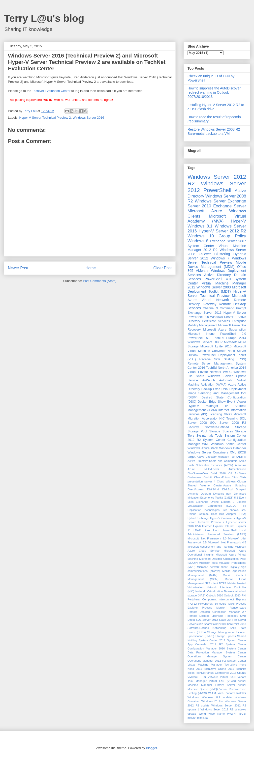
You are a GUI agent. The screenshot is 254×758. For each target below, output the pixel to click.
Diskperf (241, 489)
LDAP (197, 530)
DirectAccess (196, 489)
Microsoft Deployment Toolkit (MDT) (217, 289)
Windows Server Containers (208, 452)
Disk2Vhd (213, 489)
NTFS (222, 583)
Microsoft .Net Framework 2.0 (207, 538)
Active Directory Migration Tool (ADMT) (221, 456)
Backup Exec (210, 389)
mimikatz (202, 717)
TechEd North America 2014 (226, 367)
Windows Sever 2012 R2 (217, 709)
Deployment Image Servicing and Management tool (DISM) (217, 393)
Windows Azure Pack (203, 448)
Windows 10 (201, 236)
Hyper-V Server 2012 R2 (222, 231)
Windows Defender (232, 448)
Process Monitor (214, 607)
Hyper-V (238, 221)
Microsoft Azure (205, 211)
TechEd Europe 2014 (229, 338)
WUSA (212, 693)
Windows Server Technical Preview (217, 260)
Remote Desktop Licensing (205, 615)
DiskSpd (227, 489)
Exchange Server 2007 (228, 241)
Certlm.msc (195, 477)
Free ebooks (230, 509)
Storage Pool (197, 431)
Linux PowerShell (225, 530)
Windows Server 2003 (213, 287)
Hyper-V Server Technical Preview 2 (45, 117)
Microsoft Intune (201, 334)
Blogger (151, 748)
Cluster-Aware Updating (230, 485)
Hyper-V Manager (203, 406)
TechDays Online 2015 (219, 668)
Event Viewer (236, 401)
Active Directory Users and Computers (212, 460)
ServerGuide (195, 623)
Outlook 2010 (214, 595)
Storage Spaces (221, 431)
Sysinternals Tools (209, 435)
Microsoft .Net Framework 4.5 (227, 542)
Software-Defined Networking (207, 627)
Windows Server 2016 (88, 117)
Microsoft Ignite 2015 (215, 346)
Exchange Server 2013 (205, 312)
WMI (205, 444)
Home (91, 268)
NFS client (211, 583)
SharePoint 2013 (235, 623)
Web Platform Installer (232, 693)
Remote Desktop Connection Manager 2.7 (217, 611)
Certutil (207, 477)
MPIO (228, 414)
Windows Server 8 (223, 317)
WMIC (227, 372)
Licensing (215, 414)
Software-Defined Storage (225, 427)
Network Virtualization (209, 591)
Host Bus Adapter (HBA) (228, 513)
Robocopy (231, 615)
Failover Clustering (214, 254)
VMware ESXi (197, 676)
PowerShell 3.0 (198, 317)
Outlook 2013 (232, 595)
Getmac (203, 513)
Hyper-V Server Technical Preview (217, 293)
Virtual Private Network (204, 372)
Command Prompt (233, 308)
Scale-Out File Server (232, 619)
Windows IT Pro (212, 701)
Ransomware (238, 607)
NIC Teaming (228, 418)
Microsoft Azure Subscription (224, 329)
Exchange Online (207, 501)
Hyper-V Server (234, 312)
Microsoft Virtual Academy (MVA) (217, 219)
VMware (202, 271)
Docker (203, 401)
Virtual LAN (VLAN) (222, 680)
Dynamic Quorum (199, 493)
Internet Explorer (212, 526)
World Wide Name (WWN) (217, 713)
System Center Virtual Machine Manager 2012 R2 (217, 248)
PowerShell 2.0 (233, 334)
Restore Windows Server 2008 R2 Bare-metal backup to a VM (214, 131)
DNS (225, 389)
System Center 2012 (212, 640)
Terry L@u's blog (44, 18)
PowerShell (217, 190)
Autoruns (240, 465)
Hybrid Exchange (198, 518)
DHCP (218, 342)
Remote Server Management (210, 363)
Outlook (193, 355)
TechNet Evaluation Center (51, 91)
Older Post (162, 268)
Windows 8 (198, 241)
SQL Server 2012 (207, 619)
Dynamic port (222, 493)
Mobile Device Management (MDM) (217, 264)
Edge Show (217, 401)
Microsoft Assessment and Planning (210, 546)
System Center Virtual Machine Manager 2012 (217, 283)
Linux (207, 530)
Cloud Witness (226, 481)
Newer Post (18, 268)
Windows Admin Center (228, 444)
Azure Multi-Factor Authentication (217, 469)
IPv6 (198, 526)
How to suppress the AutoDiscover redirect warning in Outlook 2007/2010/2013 (214, 92)
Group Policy (232, 236)
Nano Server (236, 351)
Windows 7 (220, 258)
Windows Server (210, 201)
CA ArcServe (237, 473)
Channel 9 (210, 308)
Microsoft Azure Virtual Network (217, 298)
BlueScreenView (198, 473)
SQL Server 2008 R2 (228, 422)
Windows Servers (200, 342)
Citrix (235, 477)
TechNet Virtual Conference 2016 (215, 672)
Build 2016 (218, 473)
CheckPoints (222, 477)
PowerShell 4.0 (218, 279)
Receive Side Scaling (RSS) (222, 359)
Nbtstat (231, 583)
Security (193, 427)
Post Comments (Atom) (99, 281)
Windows (193, 697)
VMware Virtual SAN (221, 676)
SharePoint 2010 (214, 623)
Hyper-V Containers (222, 518)
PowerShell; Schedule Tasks (216, 603)
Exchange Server (229, 206)
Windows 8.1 (200, 226)
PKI (244, 595)
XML (233, 452)
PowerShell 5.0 (199, 338)
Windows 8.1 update (217, 697)
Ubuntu (241, 672)
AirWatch (208, 380)
